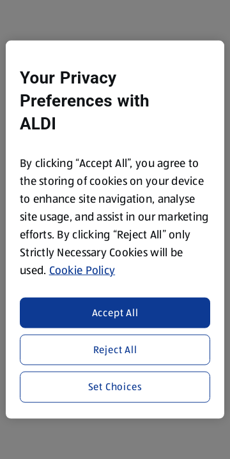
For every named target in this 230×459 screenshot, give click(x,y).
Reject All (115, 349)
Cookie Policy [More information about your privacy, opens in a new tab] (82, 270)
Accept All (115, 312)
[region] (115, 230)
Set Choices (115, 386)
